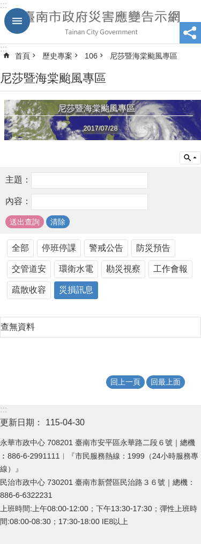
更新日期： (21, 422)
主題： (18, 179)
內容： (18, 201)
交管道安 (29, 268)
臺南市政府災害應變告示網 (100, 22)
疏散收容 (29, 289)
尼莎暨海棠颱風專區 (143, 56)
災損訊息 (76, 289)
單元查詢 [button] (190, 157)
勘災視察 (123, 268)
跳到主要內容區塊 (5, 5)
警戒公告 (106, 247)
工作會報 (170, 268)
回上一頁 (125, 382)
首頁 (22, 56)
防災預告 (153, 247)
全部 (20, 247)
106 (91, 56)
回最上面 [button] (166, 382)
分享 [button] (190, 32)
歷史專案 (57, 56)
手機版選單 (17, 21)
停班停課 (59, 247)
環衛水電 (76, 268)
